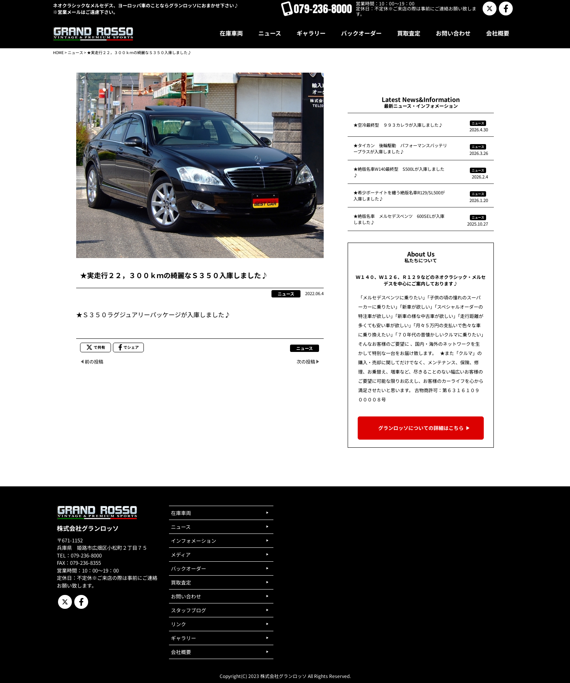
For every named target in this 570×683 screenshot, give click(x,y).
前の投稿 (94, 361)
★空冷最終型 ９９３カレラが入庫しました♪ (398, 125)
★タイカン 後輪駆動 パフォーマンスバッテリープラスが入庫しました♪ (400, 148)
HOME (58, 52)
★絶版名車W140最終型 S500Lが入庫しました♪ (398, 172)
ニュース (75, 52)
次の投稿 (306, 361)
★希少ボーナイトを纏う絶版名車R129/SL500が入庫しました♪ (399, 195)
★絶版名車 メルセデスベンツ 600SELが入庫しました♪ (398, 219)
